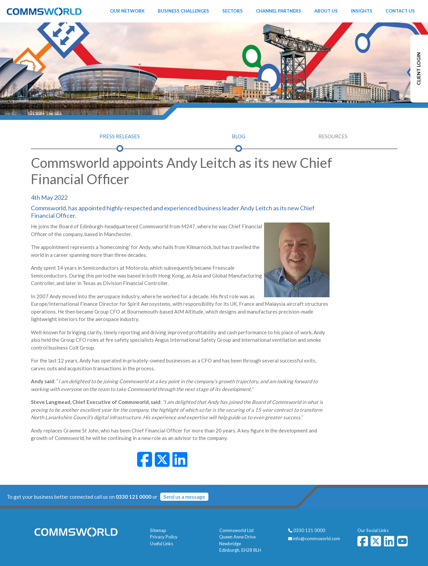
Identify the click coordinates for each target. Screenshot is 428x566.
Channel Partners (278, 11)
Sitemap (158, 530)
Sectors (232, 11)
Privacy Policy (164, 537)
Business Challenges (183, 11)
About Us (326, 11)
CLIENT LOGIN (419, 68)
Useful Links (161, 543)
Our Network (127, 11)
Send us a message (184, 497)
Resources (333, 136)
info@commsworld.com (316, 538)
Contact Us (400, 11)
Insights (361, 11)
